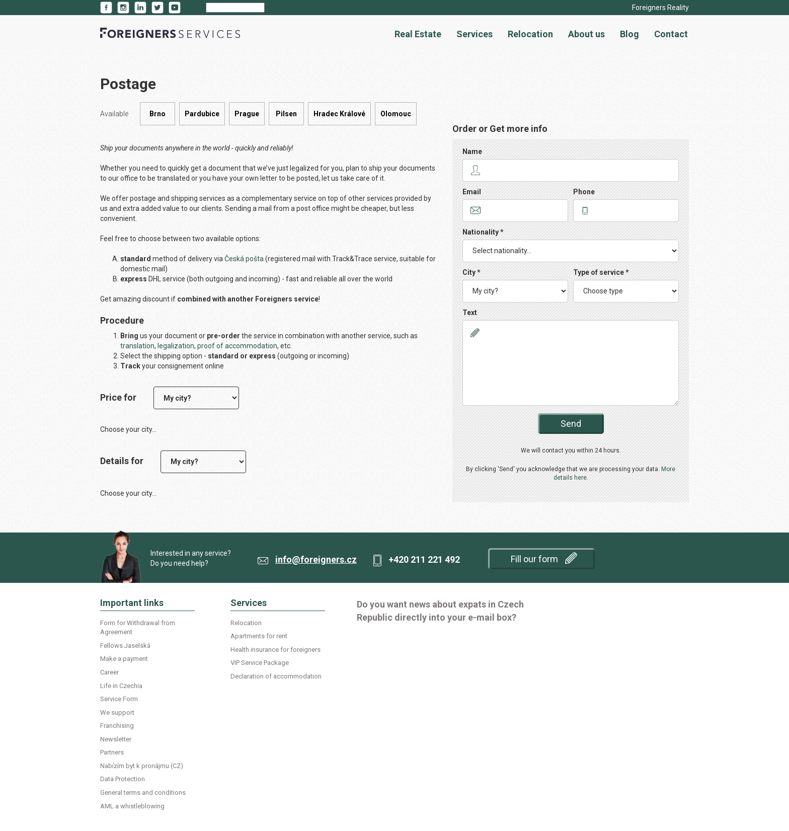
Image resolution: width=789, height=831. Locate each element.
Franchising (117, 725)
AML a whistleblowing (132, 806)
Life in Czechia (121, 686)
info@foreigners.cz (316, 559)
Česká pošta (244, 259)
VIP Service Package (259, 662)
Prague (246, 114)
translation (137, 346)
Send (571, 423)
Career (109, 672)
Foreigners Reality (660, 8)
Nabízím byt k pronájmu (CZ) (141, 766)
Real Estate (418, 34)
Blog (629, 34)
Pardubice (202, 114)
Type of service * (601, 272)
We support (117, 712)
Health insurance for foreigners (275, 649)
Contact (671, 34)
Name (472, 151)
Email (471, 192)
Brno (157, 114)
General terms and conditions (143, 792)
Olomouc (395, 114)
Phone (584, 192)
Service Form (119, 699)
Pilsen (286, 114)
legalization (175, 346)
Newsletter (115, 739)
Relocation (530, 34)
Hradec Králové (339, 114)
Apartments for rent (258, 636)
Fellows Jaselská (125, 645)
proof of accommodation (237, 346)
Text (469, 313)
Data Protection (122, 779)
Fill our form (544, 558)
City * (471, 272)
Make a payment (124, 658)
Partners (112, 752)
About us (586, 34)
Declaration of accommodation (276, 676)
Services (474, 34)
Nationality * (483, 232)
